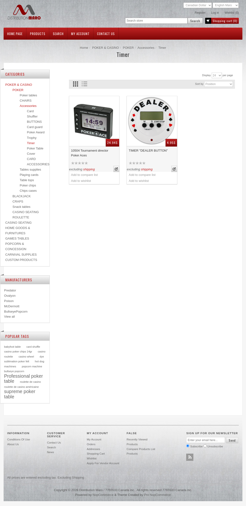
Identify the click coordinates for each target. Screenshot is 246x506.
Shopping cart (96, 453)
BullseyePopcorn (16, 311)
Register (200, 12)
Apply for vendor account (103, 463)
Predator (10, 290)
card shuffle (33, 346)
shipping (89, 169)
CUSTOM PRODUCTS (21, 260)
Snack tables (21, 207)
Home (84, 47)
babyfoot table (12, 346)
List (84, 83)
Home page (15, 33)
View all (9, 316)
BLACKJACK (21, 196)
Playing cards (29, 175)
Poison (9, 301)
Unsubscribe (215, 446)
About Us (13, 444)
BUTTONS (34, 121)
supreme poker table (19, 394)
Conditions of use (18, 439)
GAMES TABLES (17, 238)
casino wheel (26, 356)
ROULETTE (20, 217)
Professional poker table (23, 378)
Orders (91, 444)
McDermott (11, 306)
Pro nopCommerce (157, 495)
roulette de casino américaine (21, 386)
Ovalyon (10, 295)
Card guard (35, 127)
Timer (31, 143)
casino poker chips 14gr (18, 351)
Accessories (146, 47)
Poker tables (28, 95)
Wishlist (91, 458)
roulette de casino (30, 381)
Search (58, 33)
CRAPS (17, 201)
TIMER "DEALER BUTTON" (148, 150)
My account (80, 33)
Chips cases (28, 190)
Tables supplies (30, 169)
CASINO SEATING (25, 212)
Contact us (106, 33)
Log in (215, 12)
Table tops (27, 180)
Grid (75, 83)
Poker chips (28, 185)
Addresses (93, 448)
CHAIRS (25, 100)
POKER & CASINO (105, 47)
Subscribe (196, 446)
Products (37, 33)
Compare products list (141, 448)
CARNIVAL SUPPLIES (21, 254)
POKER (128, 47)
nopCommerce (102, 495)
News (50, 452)
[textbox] (156, 21)
